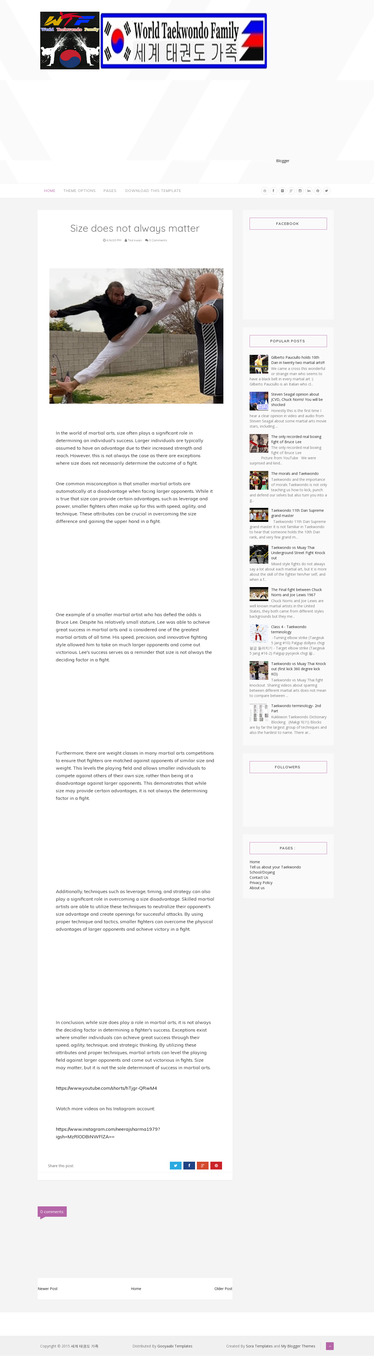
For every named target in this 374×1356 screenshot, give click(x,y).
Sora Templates (259, 1346)
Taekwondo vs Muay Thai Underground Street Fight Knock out (298, 553)
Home (50, 191)
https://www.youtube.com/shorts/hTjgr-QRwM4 (106, 1089)
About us (257, 888)
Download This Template (153, 191)
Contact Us (259, 878)
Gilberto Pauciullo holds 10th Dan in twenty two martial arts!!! (298, 361)
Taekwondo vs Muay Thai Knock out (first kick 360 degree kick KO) (298, 669)
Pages (110, 191)
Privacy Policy (261, 883)
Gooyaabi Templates (174, 1346)
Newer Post (48, 1289)
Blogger (282, 160)
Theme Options (79, 191)
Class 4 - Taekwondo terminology (288, 630)
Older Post (223, 1289)
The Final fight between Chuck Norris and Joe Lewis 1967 (296, 593)
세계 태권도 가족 (84, 1346)
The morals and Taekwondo (295, 474)
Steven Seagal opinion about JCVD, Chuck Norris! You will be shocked (297, 400)
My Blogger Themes (298, 1346)
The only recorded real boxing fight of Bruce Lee (296, 440)
